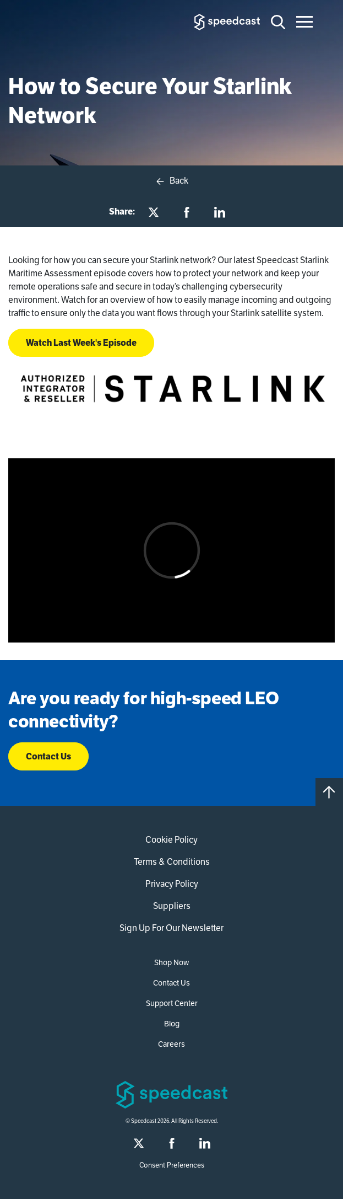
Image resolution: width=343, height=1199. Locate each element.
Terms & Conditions (172, 862)
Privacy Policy (171, 884)
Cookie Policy (171, 839)
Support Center (172, 1003)
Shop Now (171, 962)
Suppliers (171, 906)
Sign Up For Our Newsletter (171, 928)
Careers (171, 1044)
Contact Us (48, 756)
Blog (171, 1024)
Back (171, 181)
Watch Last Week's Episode (81, 343)
